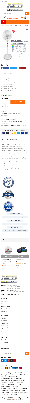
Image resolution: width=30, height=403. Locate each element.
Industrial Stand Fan (13, 377)
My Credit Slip (4, 323)
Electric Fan (9, 25)
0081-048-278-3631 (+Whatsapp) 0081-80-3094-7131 (16, 291)
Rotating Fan (4, 375)
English (4, 1)
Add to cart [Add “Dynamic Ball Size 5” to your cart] (9, 256)
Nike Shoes (14, 394)
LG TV (22, 380)
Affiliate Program (5, 306)
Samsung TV (16, 380)
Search (27, 13)
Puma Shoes (4, 392)
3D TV (9, 386)
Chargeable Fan (18, 378)
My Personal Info (5, 328)
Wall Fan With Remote (21, 373)
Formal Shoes (4, 390)
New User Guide (5, 335)
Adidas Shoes (13, 390)
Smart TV (15, 386)
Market (6, 115)
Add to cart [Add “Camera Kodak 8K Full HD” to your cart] (23, 256)
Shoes (9, 388)
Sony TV (10, 380)
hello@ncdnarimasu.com (13, 294)
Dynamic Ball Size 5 (7, 260)
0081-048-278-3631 (12, 18)
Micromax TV (11, 384)
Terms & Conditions (6, 309)
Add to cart (18, 102)
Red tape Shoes (5, 394)
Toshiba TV (19, 382)
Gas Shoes (21, 390)
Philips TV (3, 384)
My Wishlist (4, 320)
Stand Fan (17, 25)
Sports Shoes (23, 388)
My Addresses (4, 325)
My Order (3, 318)
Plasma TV (4, 386)
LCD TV (23, 384)
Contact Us (4, 311)
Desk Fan (11, 375)
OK (27, 353)
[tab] (4, 140)
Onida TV (12, 382)
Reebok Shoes (13, 392)
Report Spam (4, 342)
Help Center (4, 337)
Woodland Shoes (22, 392)
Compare (7, 106)
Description (4, 139)
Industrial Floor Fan (21, 375)
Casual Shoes (15, 388)
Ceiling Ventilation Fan (7, 378)
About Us (3, 301)
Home (2, 25)
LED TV (18, 384)
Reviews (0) (13, 139)
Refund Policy (4, 340)
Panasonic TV (4, 382)
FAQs (2, 345)
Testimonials (4, 304)
